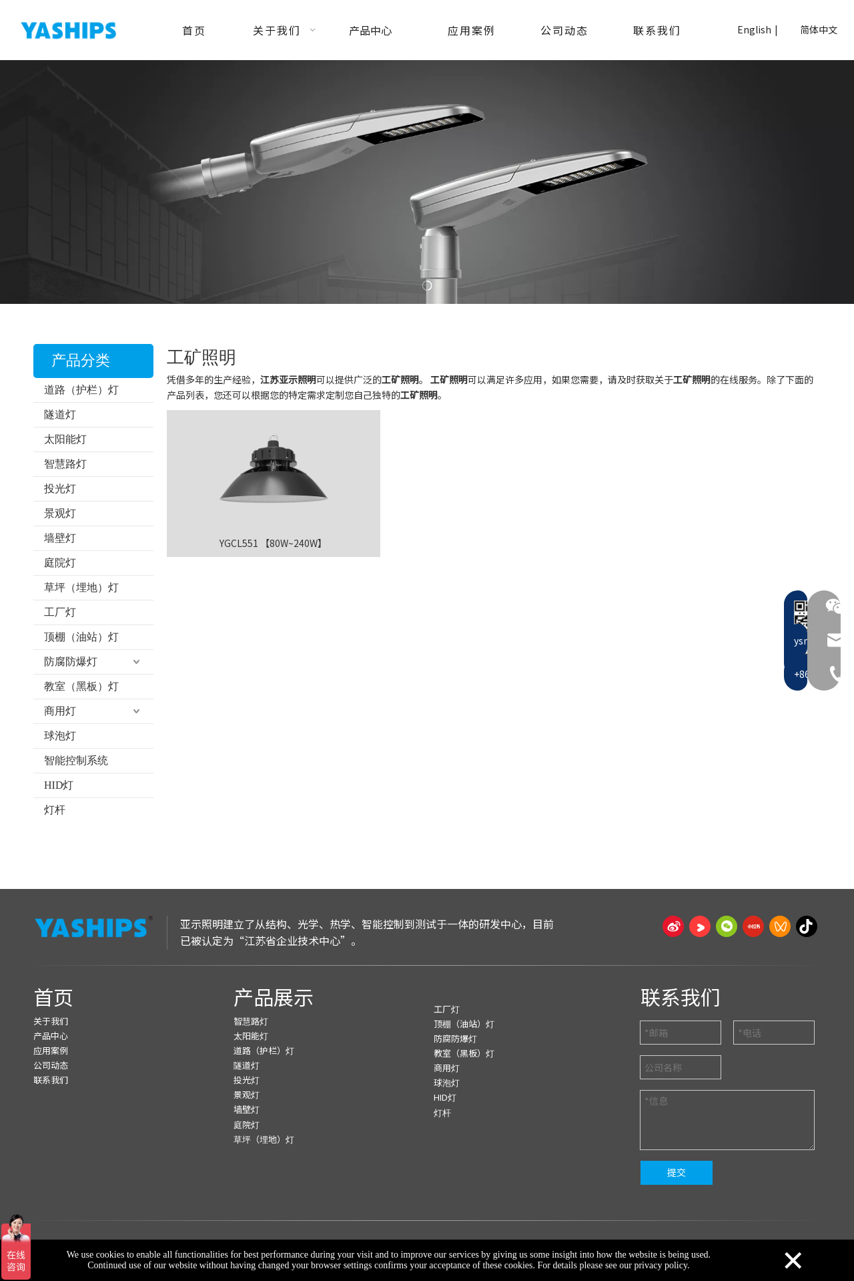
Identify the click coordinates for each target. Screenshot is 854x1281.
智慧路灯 (65, 464)
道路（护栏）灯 (81, 389)
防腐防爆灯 (70, 661)
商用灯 (60, 711)
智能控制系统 (76, 760)
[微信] (726, 926)
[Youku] (700, 926)
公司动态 (50, 1065)
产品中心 (50, 1035)
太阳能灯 (65, 439)
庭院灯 (60, 562)
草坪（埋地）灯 (81, 587)
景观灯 (60, 513)
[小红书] (753, 926)
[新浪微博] (673, 926)
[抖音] (806, 926)
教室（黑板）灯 (81, 686)
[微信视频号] (780, 926)
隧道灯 (60, 414)
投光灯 (60, 488)
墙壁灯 (60, 538)
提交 (676, 1172)
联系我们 (50, 1079)
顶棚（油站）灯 (81, 637)
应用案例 (50, 1050)
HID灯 (58, 785)
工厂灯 (60, 612)
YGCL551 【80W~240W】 (273, 543)
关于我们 (50, 1021)
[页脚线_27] (427, 965)
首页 (53, 996)
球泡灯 (60, 735)
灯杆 (54, 809)
